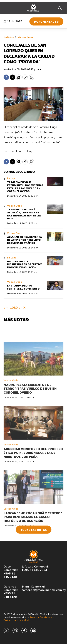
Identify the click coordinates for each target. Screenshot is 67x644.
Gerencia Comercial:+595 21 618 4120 (11, 592)
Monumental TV (46, 21)
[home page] (34, 8)
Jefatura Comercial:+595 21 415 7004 (35, 568)
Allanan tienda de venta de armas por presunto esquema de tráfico (24, 240)
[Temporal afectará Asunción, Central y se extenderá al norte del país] (55, 209)
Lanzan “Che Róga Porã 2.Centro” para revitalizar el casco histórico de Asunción (33, 535)
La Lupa (11, 178)
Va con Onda (25, 37)
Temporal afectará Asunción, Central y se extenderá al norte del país (24, 214)
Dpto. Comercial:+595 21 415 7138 (11, 572)
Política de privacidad (16, 620)
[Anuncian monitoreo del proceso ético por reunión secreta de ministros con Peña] (33, 441)
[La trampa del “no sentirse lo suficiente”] (55, 285)
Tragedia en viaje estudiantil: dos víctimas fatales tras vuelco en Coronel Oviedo (25, 186)
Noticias (9, 37)
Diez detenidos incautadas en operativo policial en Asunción (24, 264)
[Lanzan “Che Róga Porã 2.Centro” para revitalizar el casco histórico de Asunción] (33, 505)
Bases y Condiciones (42, 617)
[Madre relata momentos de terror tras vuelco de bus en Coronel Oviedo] (33, 377)
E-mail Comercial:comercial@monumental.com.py (44, 588)
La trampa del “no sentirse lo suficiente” (23, 287)
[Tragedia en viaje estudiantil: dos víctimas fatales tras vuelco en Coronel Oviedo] (55, 181)
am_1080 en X (15, 307)
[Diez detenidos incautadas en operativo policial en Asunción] (55, 260)
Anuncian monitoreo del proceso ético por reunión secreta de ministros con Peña (33, 471)
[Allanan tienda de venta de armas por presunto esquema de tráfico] (55, 236)
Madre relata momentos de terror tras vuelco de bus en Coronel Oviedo (30, 406)
